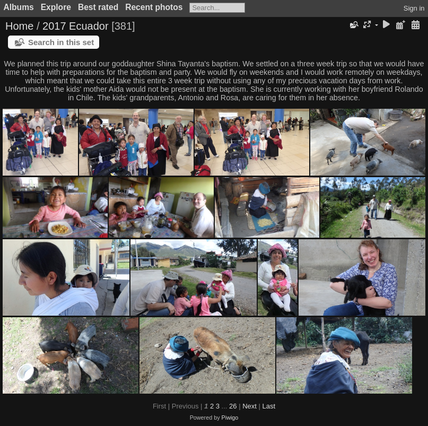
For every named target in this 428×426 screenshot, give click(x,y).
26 (233, 406)
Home (19, 26)
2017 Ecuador (75, 26)
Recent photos (153, 7)
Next (249, 406)
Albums (19, 7)
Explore (56, 7)
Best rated (98, 7)
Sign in (414, 8)
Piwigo (230, 417)
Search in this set (61, 42)
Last (268, 406)
